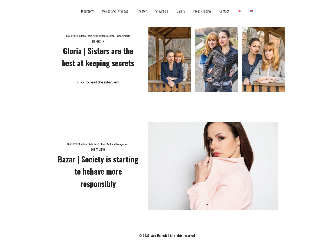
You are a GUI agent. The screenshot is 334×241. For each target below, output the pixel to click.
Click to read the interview (98, 82)
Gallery (181, 11)
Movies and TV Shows (115, 11)
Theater (142, 11)
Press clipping (202, 11)
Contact (224, 11)
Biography (87, 11)
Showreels (161, 11)
